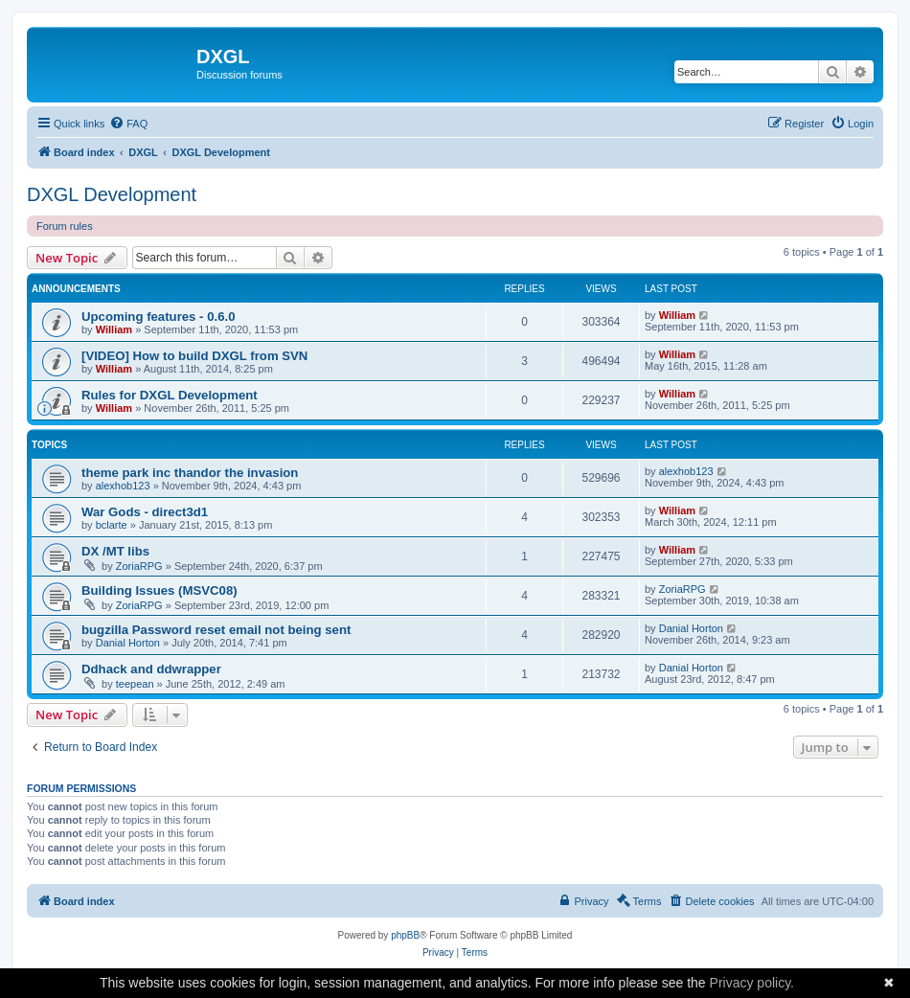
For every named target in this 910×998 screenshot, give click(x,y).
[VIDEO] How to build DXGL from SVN (194, 356)
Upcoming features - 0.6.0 (158, 316)
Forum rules (64, 226)
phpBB (405, 935)
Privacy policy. (752, 982)
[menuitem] (128, 123)
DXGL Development (111, 194)
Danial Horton (128, 642)
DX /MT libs (115, 551)
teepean (135, 684)
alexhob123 (123, 485)
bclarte (111, 525)
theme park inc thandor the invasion (189, 472)
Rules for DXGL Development (169, 395)
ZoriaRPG (139, 566)
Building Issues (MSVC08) (159, 590)
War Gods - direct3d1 (144, 512)
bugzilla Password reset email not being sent (216, 630)
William (114, 329)
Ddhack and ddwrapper (151, 669)
